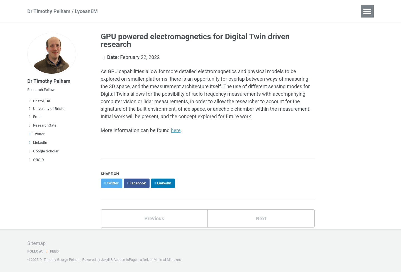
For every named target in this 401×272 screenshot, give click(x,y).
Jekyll (105, 259)
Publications (131, 11)
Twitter (36, 134)
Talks (194, 11)
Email (34, 116)
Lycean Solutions (259, 11)
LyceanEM (166, 11)
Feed (51, 250)
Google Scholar (42, 151)
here (176, 130)
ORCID (35, 159)
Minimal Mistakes (167, 259)
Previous (154, 218)
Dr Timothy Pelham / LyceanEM (62, 11)
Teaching (220, 11)
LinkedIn (37, 142)
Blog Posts (300, 11)
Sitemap (36, 243)
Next (261, 218)
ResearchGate (42, 125)
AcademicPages (126, 259)
